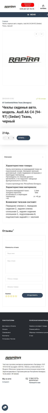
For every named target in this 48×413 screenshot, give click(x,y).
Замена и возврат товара (38, 326)
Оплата (4, 329)
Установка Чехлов (8, 339)
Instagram (5, 382)
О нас (31, 336)
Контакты (5, 336)
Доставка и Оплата (9, 326)
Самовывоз (6, 332)
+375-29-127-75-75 (27, 9)
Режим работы (34, 329)
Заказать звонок (27, 5)
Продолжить (32, 295)
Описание (23, 157)
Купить (23, 138)
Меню (31, 15)
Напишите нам (34, 383)
